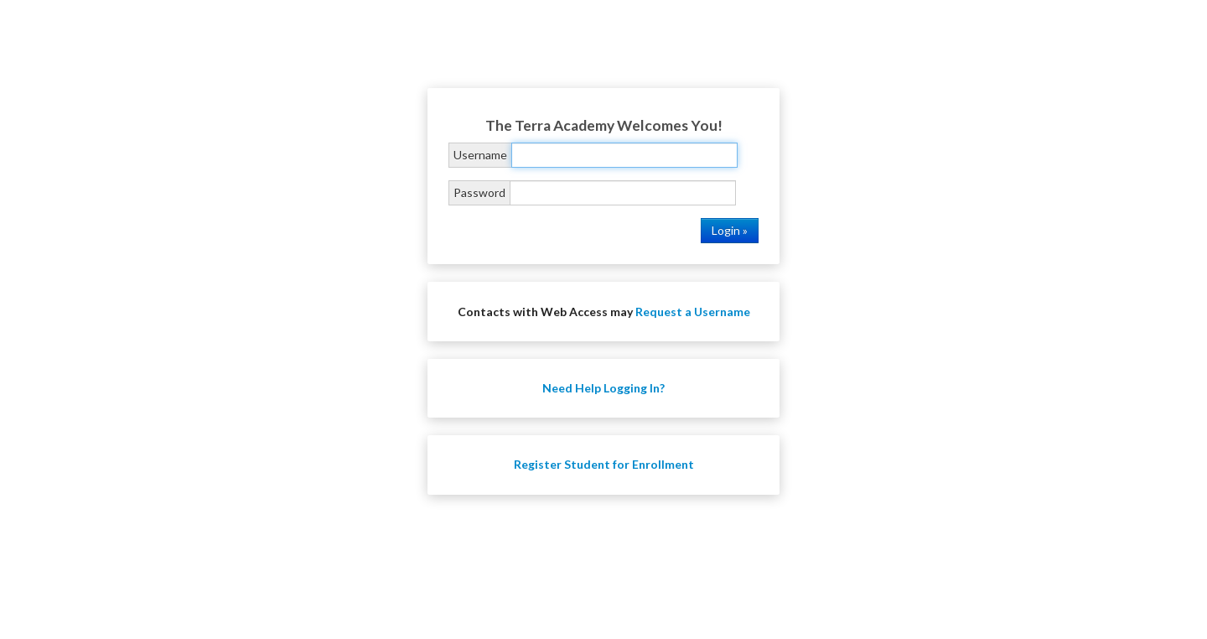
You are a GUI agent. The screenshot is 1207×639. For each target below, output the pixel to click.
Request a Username (692, 311)
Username (480, 155)
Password (479, 192)
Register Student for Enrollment (604, 464)
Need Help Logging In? (603, 388)
